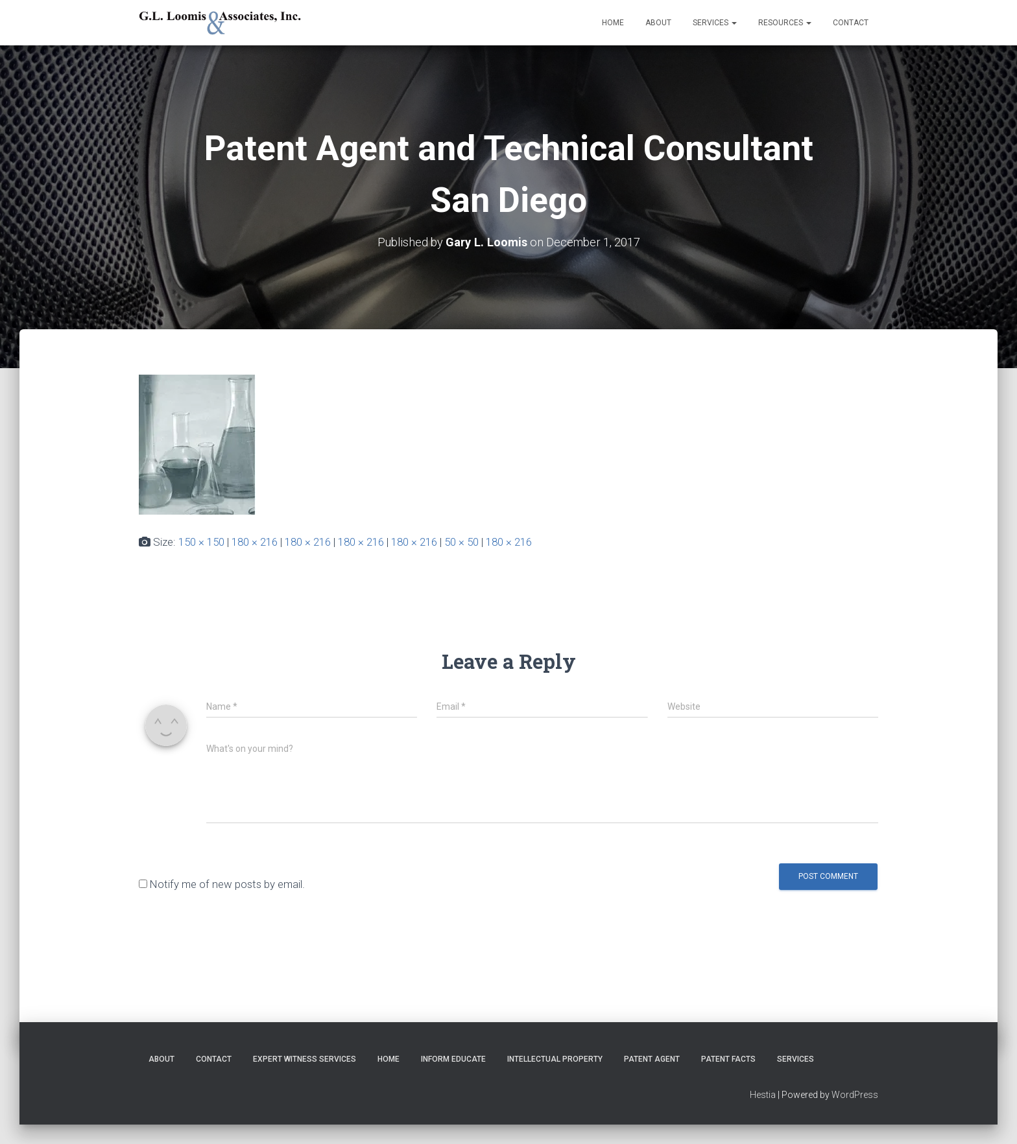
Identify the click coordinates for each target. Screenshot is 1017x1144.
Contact (850, 22)
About (658, 22)
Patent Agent (652, 1059)
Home (613, 22)
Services (715, 22)
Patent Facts (728, 1059)
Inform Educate (453, 1059)
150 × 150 (201, 541)
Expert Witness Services (304, 1059)
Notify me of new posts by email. (227, 884)
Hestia (763, 1095)
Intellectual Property (555, 1059)
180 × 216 (255, 541)
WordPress (855, 1095)
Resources (784, 22)
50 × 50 (461, 541)
